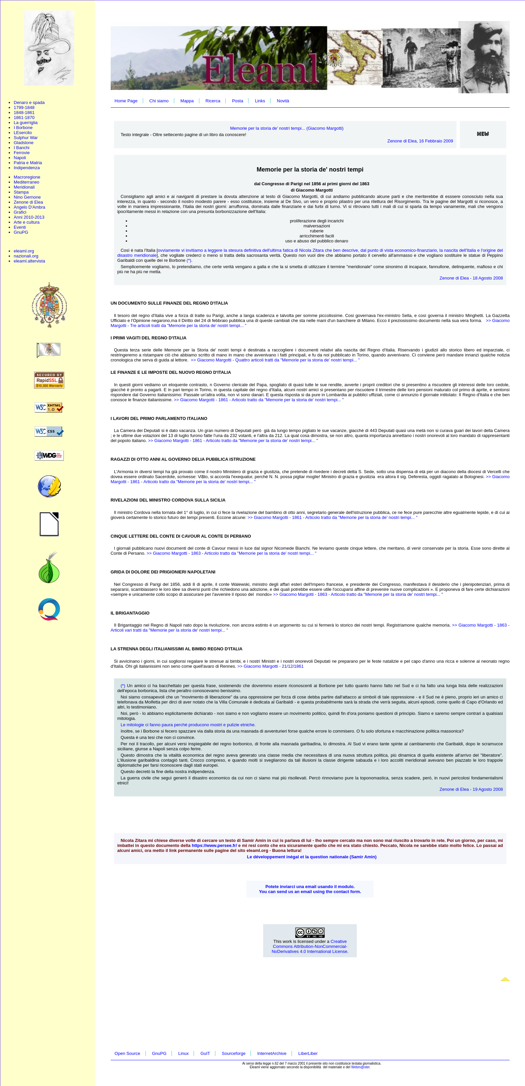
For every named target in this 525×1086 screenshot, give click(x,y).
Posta (237, 100)
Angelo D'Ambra (29, 207)
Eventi (20, 227)
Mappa (187, 100)
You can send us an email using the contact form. (310, 891)
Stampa (21, 192)
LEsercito (23, 132)
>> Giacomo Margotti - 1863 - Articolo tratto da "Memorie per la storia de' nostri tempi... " (231, 553)
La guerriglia (26, 122)
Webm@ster (360, 1067)
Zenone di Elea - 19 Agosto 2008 (471, 789)
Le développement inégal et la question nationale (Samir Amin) (312, 856)
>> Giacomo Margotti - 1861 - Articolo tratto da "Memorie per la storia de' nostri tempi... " (259, 399)
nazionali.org (26, 255)
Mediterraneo (26, 182)
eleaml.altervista (29, 260)
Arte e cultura (26, 222)
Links (260, 100)
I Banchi (21, 147)
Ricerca (213, 100)
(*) (189, 260)
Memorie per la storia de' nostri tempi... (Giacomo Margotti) (286, 128)
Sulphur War (26, 137)
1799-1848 (24, 107)
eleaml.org (24, 250)
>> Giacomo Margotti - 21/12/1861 (270, 666)
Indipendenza (27, 167)
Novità (283, 100)
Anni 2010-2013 (29, 217)
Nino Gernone (27, 197)
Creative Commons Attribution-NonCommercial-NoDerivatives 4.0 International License (309, 946)
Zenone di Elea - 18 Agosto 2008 (471, 278)
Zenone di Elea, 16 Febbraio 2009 (420, 140)
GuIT (205, 1053)
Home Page (126, 100)
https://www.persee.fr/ (214, 845)
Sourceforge (233, 1053)
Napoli (20, 157)
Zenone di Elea (28, 202)
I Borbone (23, 127)
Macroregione (27, 177)
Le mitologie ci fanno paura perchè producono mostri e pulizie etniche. (189, 724)
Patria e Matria (28, 162)
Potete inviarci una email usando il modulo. (310, 886)
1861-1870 (24, 117)
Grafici (20, 212)
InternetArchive (271, 1053)
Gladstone (23, 142)
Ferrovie (22, 152)
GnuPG (21, 232)
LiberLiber (308, 1053)
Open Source (127, 1053)
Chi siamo (159, 100)
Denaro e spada (29, 102)
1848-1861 (24, 112)
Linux (183, 1053)
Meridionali (24, 187)
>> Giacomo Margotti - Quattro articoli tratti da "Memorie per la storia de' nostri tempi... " (275, 359)
